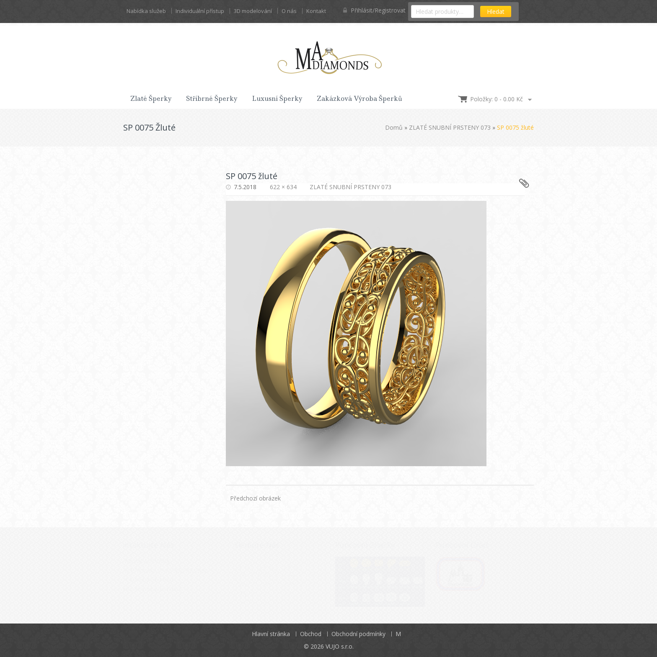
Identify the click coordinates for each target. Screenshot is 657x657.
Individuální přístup (200, 11)
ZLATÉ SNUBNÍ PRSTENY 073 (450, 127)
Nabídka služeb (146, 11)
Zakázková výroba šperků (359, 98)
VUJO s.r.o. (340, 646)
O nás (289, 11)
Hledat (495, 11)
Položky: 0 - (496, 99)
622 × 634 (283, 187)
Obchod (310, 634)
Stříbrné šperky (212, 98)
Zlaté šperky (151, 98)
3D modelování (253, 11)
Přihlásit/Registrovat (374, 10)
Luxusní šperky (277, 98)
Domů (394, 127)
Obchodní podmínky (358, 634)
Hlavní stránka (271, 634)
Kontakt (316, 11)
